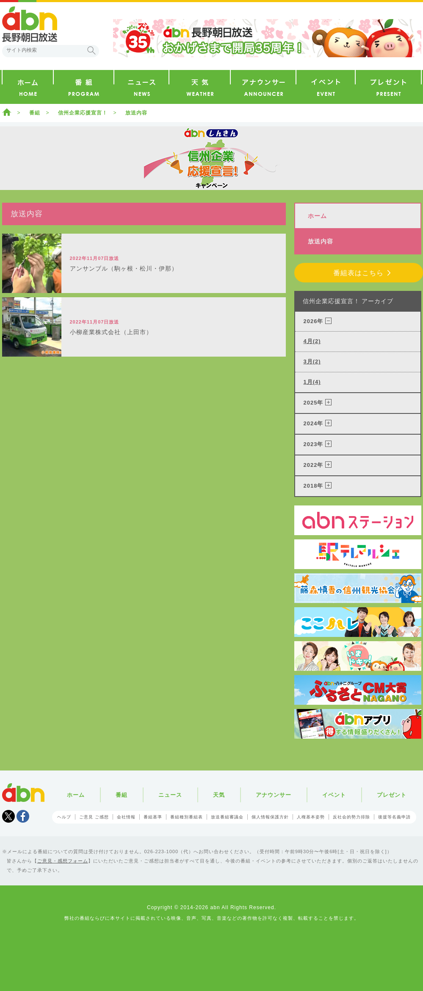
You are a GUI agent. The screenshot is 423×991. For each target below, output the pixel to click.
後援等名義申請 (394, 817)
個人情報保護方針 (270, 817)
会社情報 (126, 817)
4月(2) (312, 341)
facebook (23, 816)
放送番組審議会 (227, 817)
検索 (91, 50)
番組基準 (153, 817)
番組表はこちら (358, 272)
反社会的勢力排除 (351, 817)
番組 (34, 113)
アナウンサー (273, 795)
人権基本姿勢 (311, 817)
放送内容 (136, 113)
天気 (219, 795)
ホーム (6, 112)
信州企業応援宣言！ (83, 113)
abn (23, 792)
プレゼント (391, 795)
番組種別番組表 (186, 817)
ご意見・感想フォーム (62, 860)
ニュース (170, 795)
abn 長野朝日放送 (29, 24)
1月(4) (312, 382)
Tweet (8, 816)
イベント (334, 795)
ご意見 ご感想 (94, 817)
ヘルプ (64, 817)
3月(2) (312, 361)
